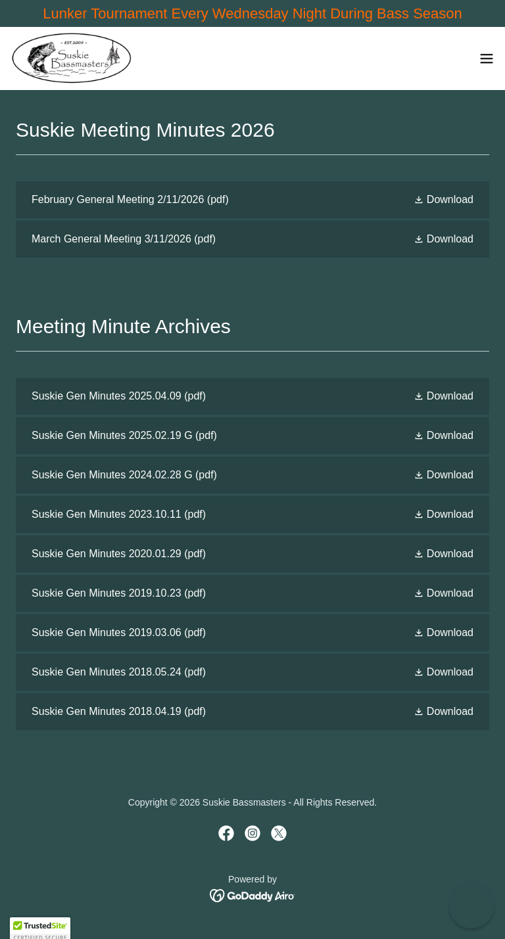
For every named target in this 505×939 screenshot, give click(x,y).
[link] (71, 58)
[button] (486, 58)
